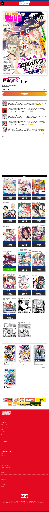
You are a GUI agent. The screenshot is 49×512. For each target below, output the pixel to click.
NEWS (2, 472)
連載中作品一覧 (4, 424)
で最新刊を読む (10, 198)
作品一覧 (3, 453)
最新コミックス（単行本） (6, 467)
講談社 (2, 486)
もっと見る (43, 133)
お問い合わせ (3, 479)
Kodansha (10, 502)
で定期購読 (24, 94)
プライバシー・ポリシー (5, 481)
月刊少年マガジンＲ (6, 451)
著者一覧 (3, 429)
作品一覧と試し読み (5, 465)
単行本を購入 (10, 269)
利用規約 (3, 484)
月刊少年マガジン (5, 423)
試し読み (9, 195)
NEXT (24, 90)
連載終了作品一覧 (4, 427)
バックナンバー (4, 431)
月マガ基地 (4, 441)
